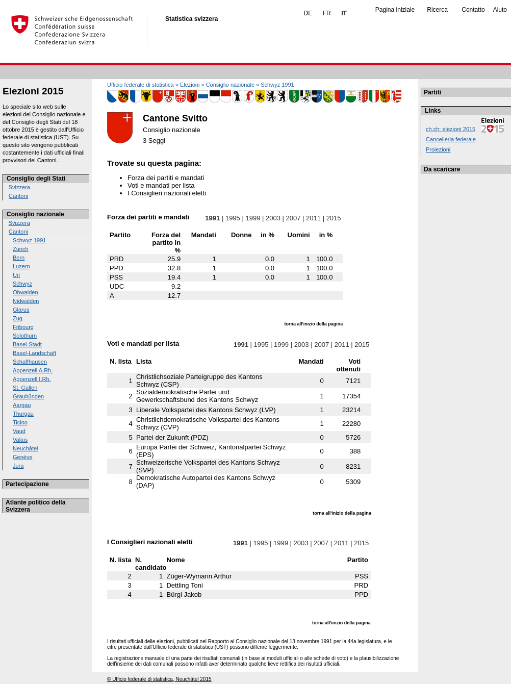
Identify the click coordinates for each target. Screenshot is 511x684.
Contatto (473, 9)
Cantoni (18, 196)
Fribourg (23, 327)
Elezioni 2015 (33, 91)
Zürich (21, 249)
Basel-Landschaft (34, 353)
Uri (16, 275)
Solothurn (25, 336)
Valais (20, 440)
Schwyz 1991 (29, 240)
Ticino (20, 422)
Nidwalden (26, 301)
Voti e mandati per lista (161, 185)
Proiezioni (438, 149)
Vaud (19, 431)
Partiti (432, 92)
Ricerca (437, 9)
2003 (273, 218)
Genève (23, 457)
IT (344, 13)
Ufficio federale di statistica (140, 85)
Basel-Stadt (27, 344)
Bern (18, 258)
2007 (293, 218)
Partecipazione (27, 484)
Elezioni (190, 85)
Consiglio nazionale (35, 214)
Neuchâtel (25, 448)
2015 (333, 218)
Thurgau (23, 414)
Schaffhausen (30, 362)
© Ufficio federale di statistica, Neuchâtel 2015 (159, 679)
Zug (17, 318)
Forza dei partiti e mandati (165, 178)
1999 (253, 218)
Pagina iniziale (395, 9)
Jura (18, 466)
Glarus (21, 310)
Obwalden (25, 292)
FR (327, 13)
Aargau (22, 405)
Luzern (21, 266)
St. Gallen (25, 388)
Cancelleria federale (451, 139)
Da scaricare (442, 169)
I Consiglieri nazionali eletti (166, 193)
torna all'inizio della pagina (314, 323)
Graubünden (28, 396)
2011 (313, 218)
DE (308, 13)
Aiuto (500, 9)
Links (433, 110)
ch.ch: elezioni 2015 (450, 129)
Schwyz (22, 284)
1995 (232, 218)
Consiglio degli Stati (36, 178)
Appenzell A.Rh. (33, 370)
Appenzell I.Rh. (32, 379)
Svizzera (19, 187)
